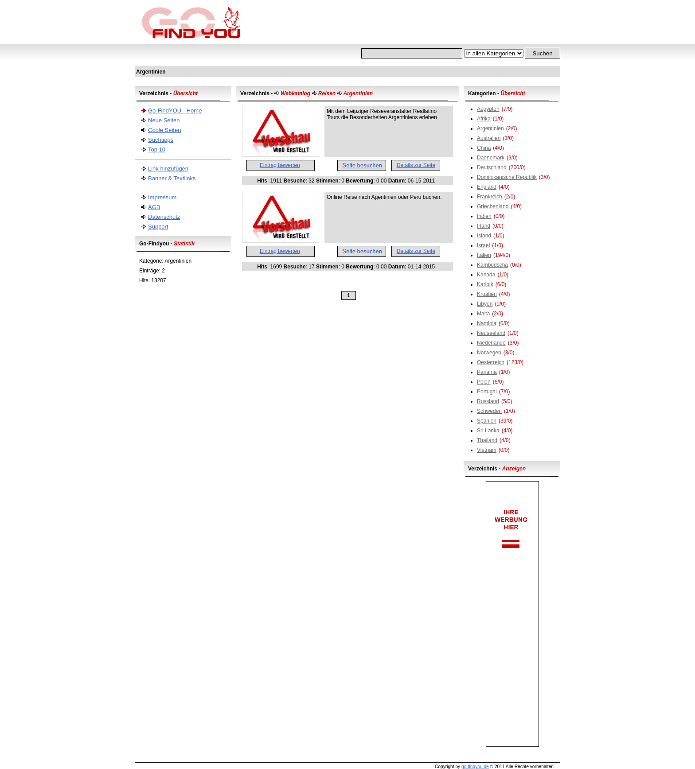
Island (484, 236)
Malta (483, 314)
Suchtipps (160, 139)
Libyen (484, 304)
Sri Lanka (488, 430)
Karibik (485, 284)
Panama (487, 372)
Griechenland (492, 206)
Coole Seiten (164, 130)
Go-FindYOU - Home (175, 110)
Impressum (162, 197)
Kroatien (487, 294)
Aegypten (488, 109)
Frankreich (489, 197)
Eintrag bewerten (280, 165)
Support (158, 226)
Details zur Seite (416, 165)
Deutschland (492, 167)
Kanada (486, 275)
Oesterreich (490, 362)
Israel (483, 245)
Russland (488, 401)
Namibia (486, 323)
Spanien (486, 421)
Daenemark (490, 158)
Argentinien (490, 128)
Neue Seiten (164, 120)
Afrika (484, 119)
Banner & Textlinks (171, 178)
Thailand (487, 440)
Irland (483, 226)
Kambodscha (492, 265)
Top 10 (156, 149)
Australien (488, 138)
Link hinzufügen (168, 168)
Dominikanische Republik (507, 177)
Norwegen (489, 353)
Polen (484, 382)
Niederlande (491, 343)
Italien (484, 255)
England (486, 187)
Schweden (489, 411)
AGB (154, 207)
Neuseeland (491, 333)
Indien (484, 216)
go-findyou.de (475, 766)
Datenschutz (164, 217)
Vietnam (486, 450)
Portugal (487, 391)
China (484, 148)
